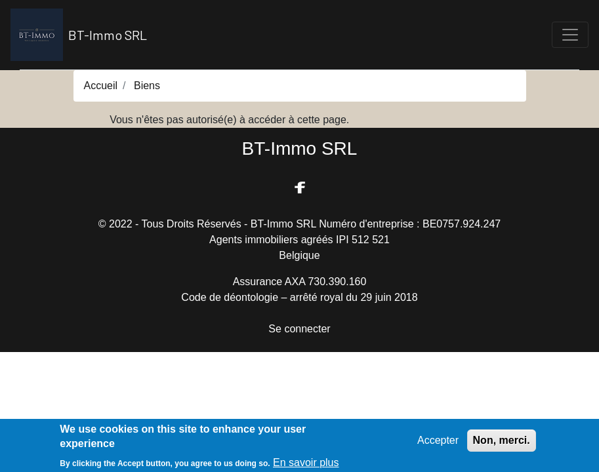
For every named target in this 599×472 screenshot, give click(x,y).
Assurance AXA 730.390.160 (300, 281)
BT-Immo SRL (78, 35)
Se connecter (299, 328)
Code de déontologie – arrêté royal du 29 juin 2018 (299, 297)
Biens (147, 85)
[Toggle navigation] (570, 35)
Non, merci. (501, 442)
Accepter (438, 442)
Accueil (101, 85)
